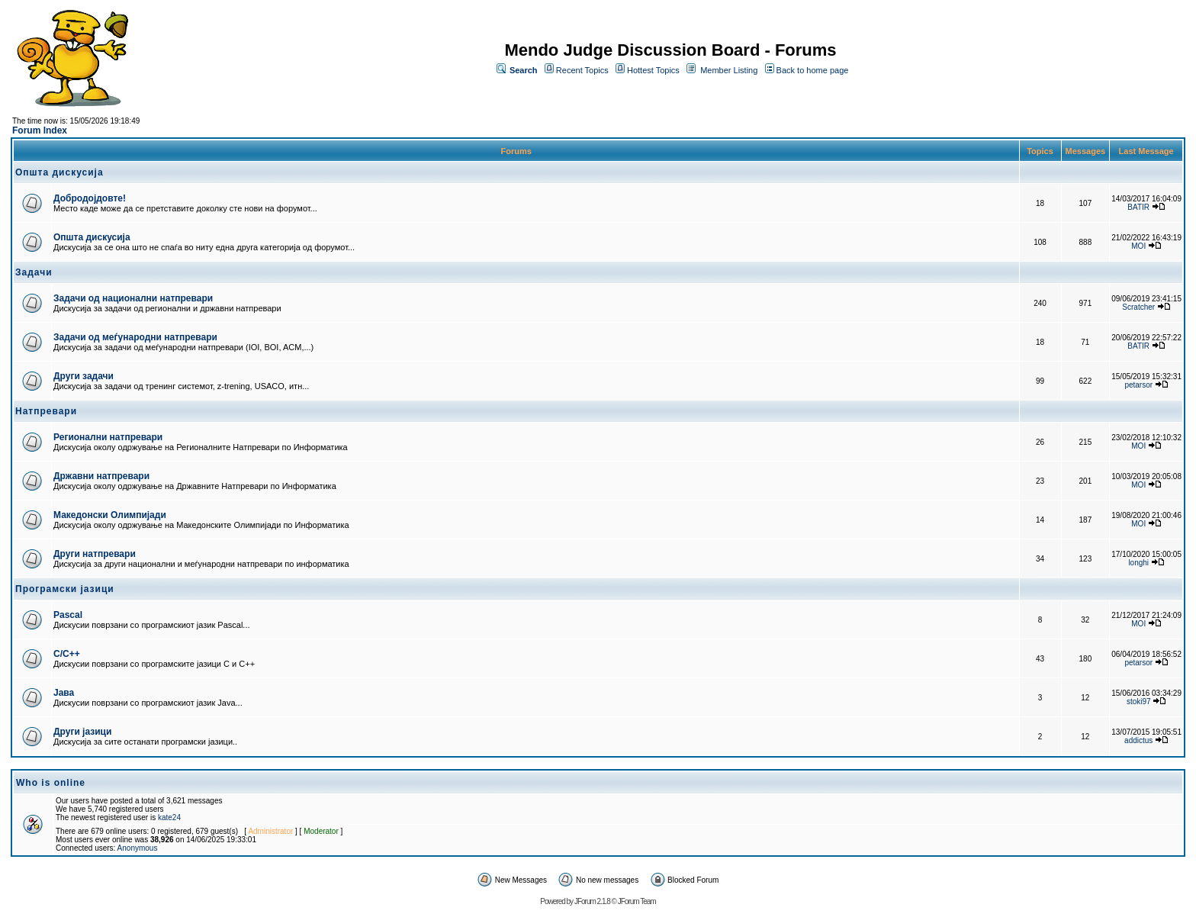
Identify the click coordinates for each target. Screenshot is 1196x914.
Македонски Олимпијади (109, 515)
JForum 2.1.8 (592, 901)
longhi (1138, 562)
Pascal (67, 615)
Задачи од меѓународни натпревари (135, 337)
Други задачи (83, 376)
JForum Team (637, 901)
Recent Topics (582, 70)
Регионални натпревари (107, 437)
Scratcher (1138, 307)
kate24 (169, 817)
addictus (1138, 740)
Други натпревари (94, 554)
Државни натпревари (101, 476)
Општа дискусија (91, 237)
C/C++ (66, 653)
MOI (1138, 246)
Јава (63, 692)
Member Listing (728, 70)
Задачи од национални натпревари (133, 298)
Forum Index (39, 130)
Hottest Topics (653, 70)
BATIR (1138, 207)
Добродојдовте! (89, 198)
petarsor (1138, 385)
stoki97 (1139, 701)
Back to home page (812, 70)
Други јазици (82, 731)
